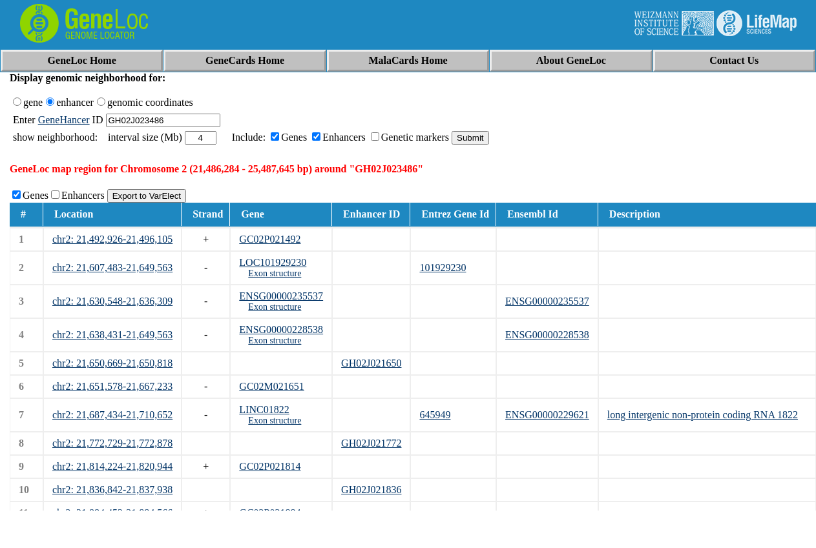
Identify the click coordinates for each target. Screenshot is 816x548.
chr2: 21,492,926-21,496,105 (112, 239)
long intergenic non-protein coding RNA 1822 (702, 414)
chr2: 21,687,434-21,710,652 (112, 414)
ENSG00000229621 (547, 414)
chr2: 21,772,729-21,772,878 (112, 443)
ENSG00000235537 (281, 295)
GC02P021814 (269, 466)
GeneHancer (64, 119)
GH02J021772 (371, 443)
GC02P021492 (269, 239)
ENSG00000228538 (281, 329)
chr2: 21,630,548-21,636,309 (112, 301)
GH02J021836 (371, 489)
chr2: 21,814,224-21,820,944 (112, 466)
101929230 (442, 267)
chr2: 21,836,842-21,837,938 (112, 489)
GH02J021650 (371, 363)
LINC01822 (264, 409)
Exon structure (274, 273)
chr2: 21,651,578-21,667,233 (112, 386)
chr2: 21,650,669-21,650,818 (112, 363)
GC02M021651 (271, 386)
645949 (434, 414)
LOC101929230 (272, 262)
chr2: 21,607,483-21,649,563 (112, 267)
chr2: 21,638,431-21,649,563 (112, 334)
